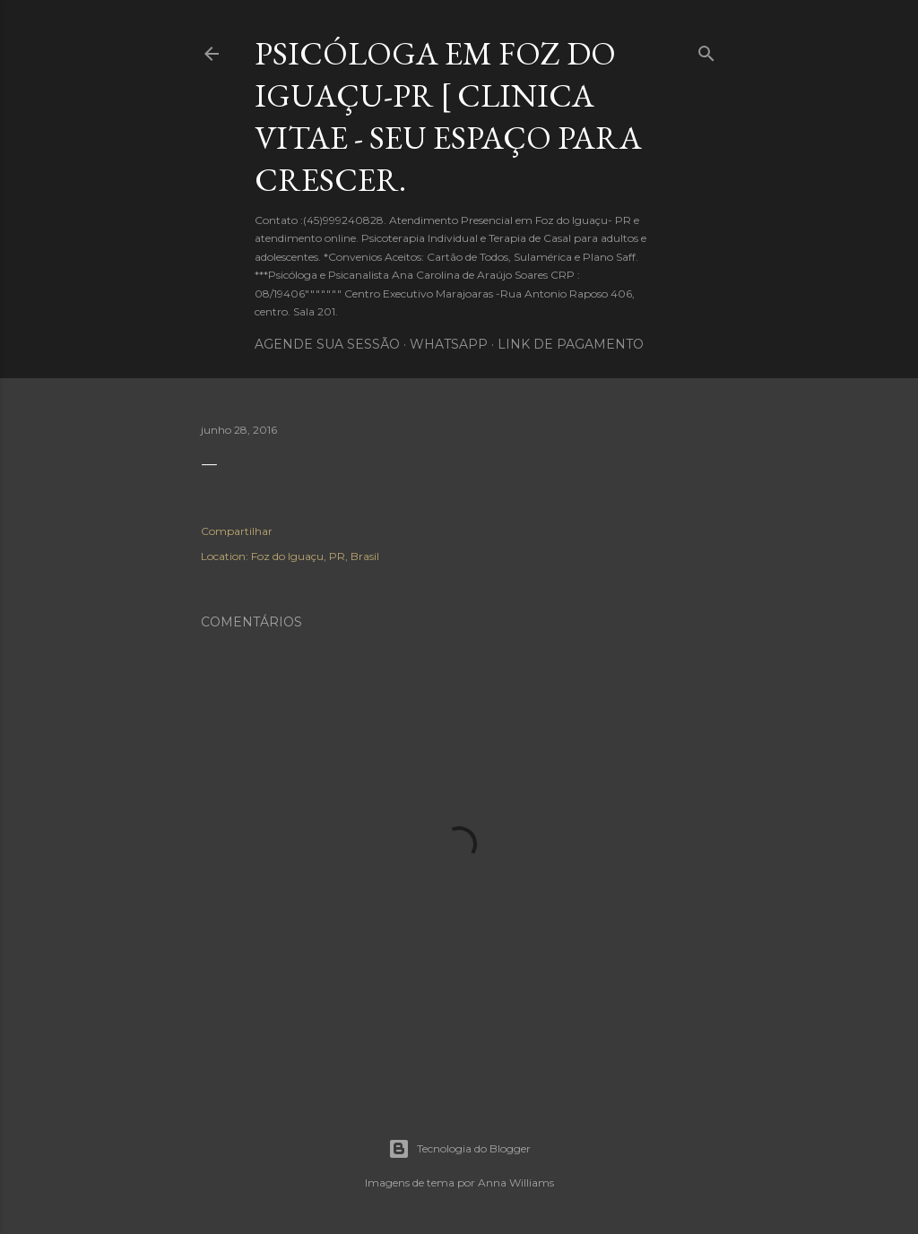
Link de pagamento (571, 344)
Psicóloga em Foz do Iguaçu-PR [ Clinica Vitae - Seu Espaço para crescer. (448, 116)
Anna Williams (516, 1182)
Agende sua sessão (327, 344)
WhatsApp (449, 344)
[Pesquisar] (706, 49)
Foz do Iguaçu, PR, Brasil (315, 556)
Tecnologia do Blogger (459, 1149)
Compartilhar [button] (237, 531)
